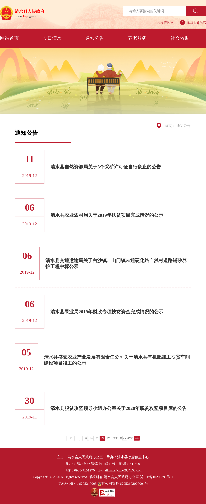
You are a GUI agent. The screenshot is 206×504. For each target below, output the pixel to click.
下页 (115, 438)
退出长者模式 (196, 22)
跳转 (137, 438)
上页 (70, 438)
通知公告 (94, 38)
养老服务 (137, 38)
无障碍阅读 (165, 22)
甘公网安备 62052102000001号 (123, 483)
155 (85, 438)
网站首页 (9, 38)
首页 (168, 126)
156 (91, 438)
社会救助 (180, 38)
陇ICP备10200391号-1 (156, 477)
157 (96, 438)
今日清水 (52, 38)
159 (108, 438)
